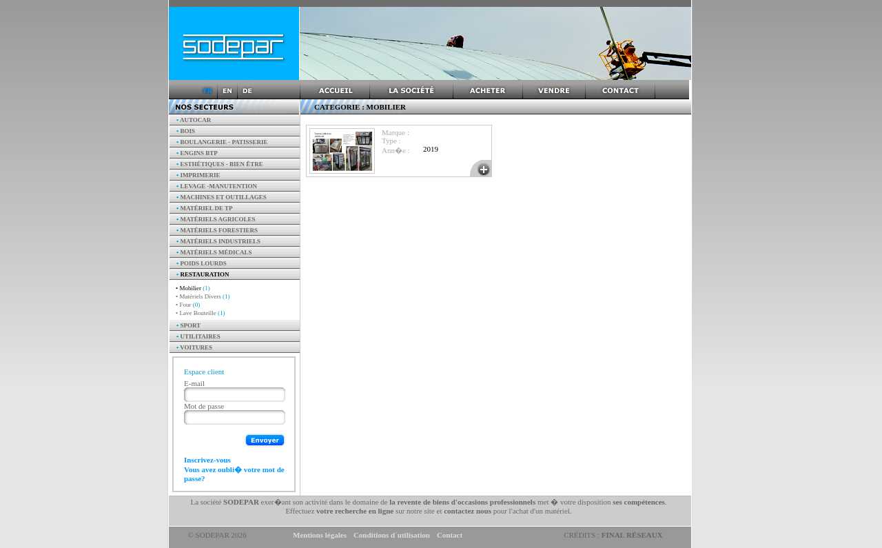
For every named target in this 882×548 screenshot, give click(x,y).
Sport (188, 325)
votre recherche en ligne (354, 511)
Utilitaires (198, 336)
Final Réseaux (632, 535)
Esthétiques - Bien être (219, 164)
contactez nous (467, 511)
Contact (449, 535)
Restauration (202, 274)
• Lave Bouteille (200, 312)
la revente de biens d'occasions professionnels (462, 502)
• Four (188, 304)
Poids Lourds (201, 263)
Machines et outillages (221, 197)
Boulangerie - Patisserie (222, 142)
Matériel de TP (204, 208)
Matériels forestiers (217, 230)
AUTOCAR (193, 119)
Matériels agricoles (216, 219)
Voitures (194, 347)
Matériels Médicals (214, 252)
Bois (185, 131)
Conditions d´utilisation (391, 535)
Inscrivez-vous (207, 460)
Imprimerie (198, 175)
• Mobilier (193, 288)
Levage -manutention (216, 186)
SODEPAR (241, 502)
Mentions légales (320, 535)
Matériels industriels (218, 241)
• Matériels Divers (202, 296)
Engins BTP (197, 153)
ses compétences (638, 502)
